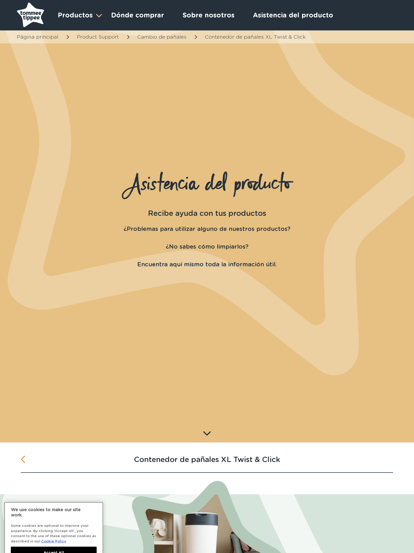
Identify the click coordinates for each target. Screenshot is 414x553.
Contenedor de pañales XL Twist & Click (255, 36)
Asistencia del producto (293, 15)
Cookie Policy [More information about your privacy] (53, 545)
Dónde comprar (137, 15)
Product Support (98, 36)
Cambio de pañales (161, 36)
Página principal (37, 36)
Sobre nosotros (208, 15)
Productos (79, 15)
